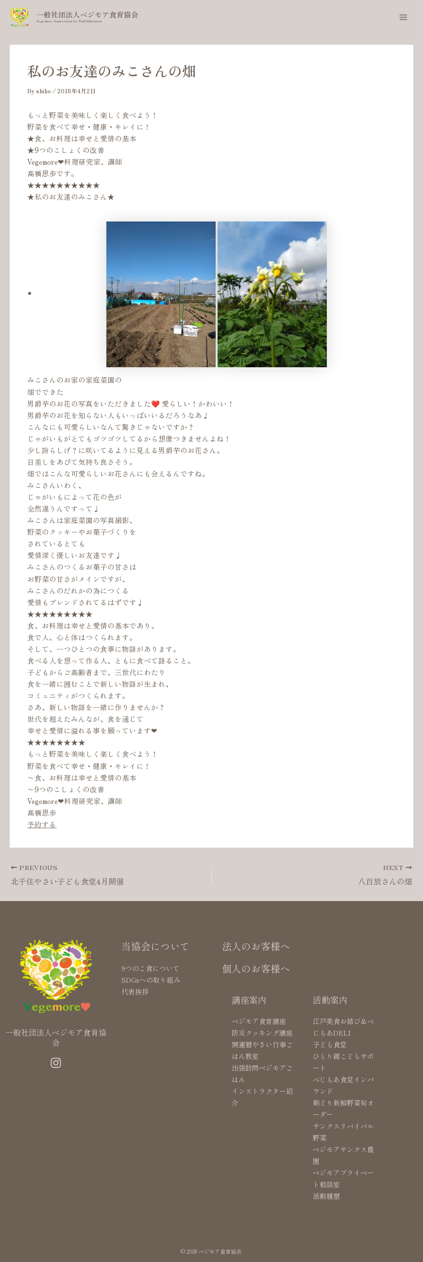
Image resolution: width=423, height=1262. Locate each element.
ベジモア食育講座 (259, 1021)
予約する (41, 824)
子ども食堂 (330, 1044)
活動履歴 (326, 1196)
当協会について (155, 946)
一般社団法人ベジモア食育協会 (87, 14)
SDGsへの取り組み (150, 980)
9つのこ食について (150, 968)
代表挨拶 (135, 991)
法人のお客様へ (256, 946)
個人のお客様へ (256, 968)
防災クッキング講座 (262, 1033)
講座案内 (249, 999)
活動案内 (330, 999)
